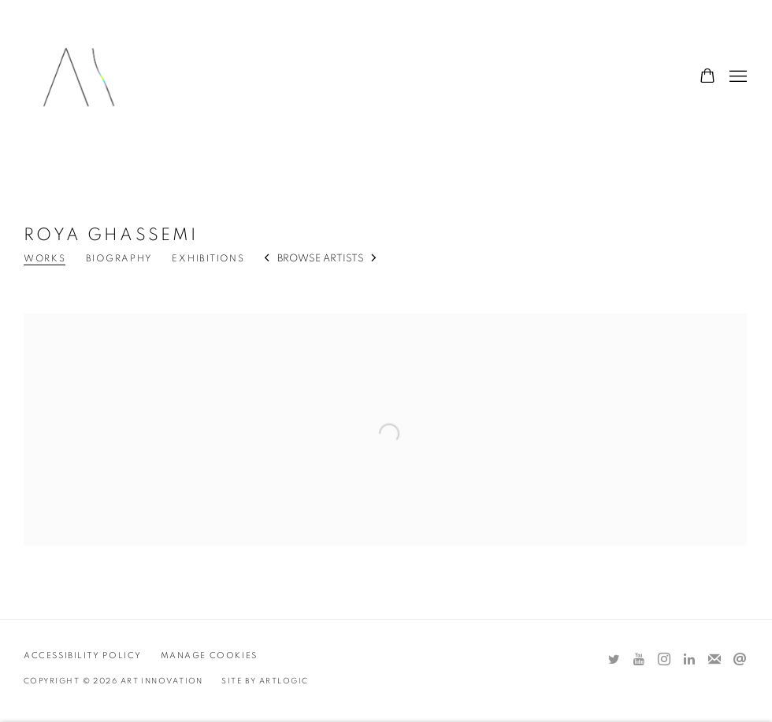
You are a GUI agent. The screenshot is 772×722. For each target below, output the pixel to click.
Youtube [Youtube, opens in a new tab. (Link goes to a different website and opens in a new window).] (638, 659)
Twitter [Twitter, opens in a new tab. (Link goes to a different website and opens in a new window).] (613, 659)
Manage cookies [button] (209, 655)
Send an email (739, 659)
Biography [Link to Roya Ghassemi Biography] (119, 258)
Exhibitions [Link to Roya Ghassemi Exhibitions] (208, 258)
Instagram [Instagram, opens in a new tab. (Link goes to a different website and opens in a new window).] (664, 659)
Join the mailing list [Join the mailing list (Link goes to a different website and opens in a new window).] (714, 659)
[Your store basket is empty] (707, 77)
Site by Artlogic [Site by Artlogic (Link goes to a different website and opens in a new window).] (264, 681)
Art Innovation (79, 77)
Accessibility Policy (83, 655)
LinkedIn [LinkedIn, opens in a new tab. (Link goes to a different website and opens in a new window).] (689, 659)
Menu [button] (736, 77)
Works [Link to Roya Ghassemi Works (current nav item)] (45, 258)
